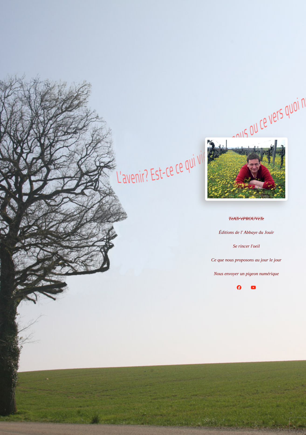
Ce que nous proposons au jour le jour (246, 259)
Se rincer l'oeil (246, 246)
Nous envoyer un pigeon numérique (246, 273)
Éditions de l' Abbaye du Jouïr (246, 232)
